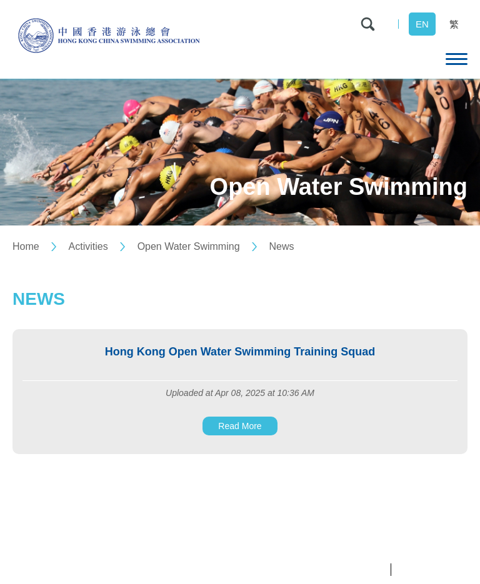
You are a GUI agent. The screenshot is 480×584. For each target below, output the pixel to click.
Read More (239, 426)
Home (25, 246)
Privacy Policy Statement (339, 569)
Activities (88, 246)
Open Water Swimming (189, 246)
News (281, 246)
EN (422, 24)
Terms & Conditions (432, 569)
